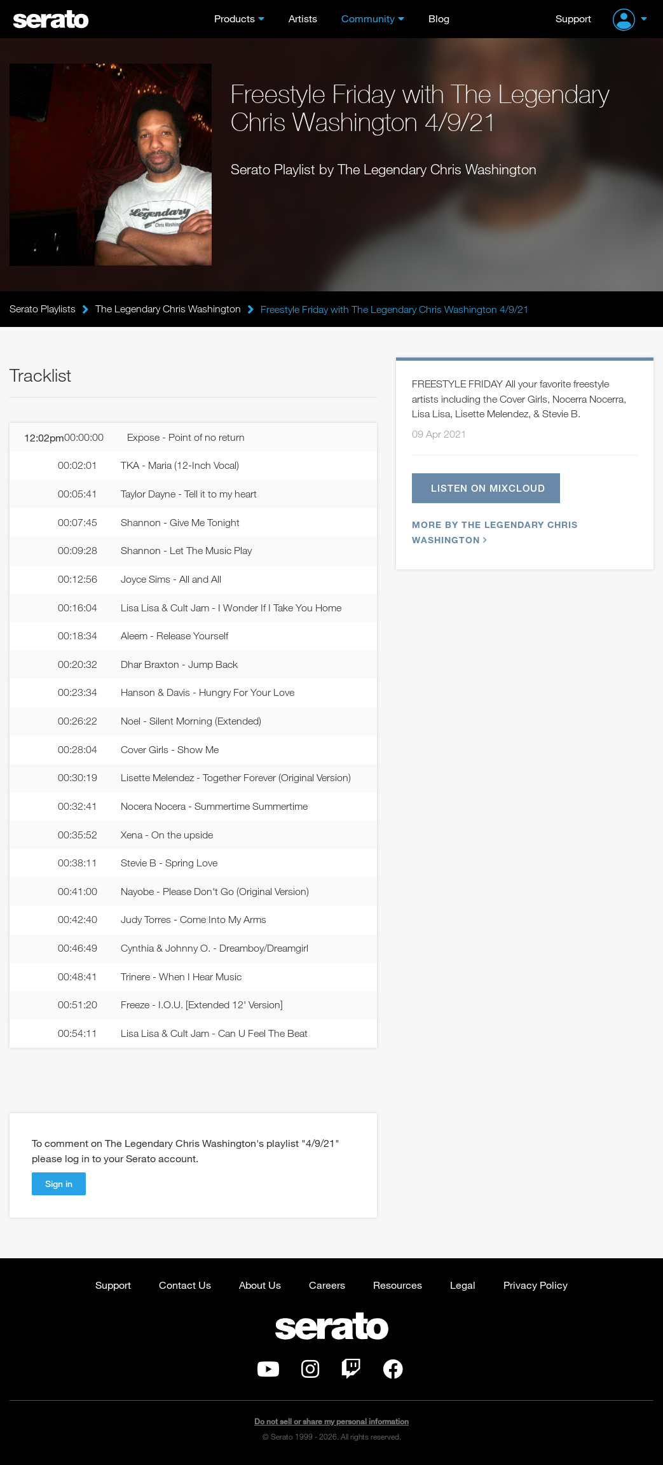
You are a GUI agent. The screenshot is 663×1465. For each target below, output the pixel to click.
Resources (397, 1287)
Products (234, 18)
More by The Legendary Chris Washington (495, 533)
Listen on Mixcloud (489, 488)
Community (368, 18)
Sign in (58, 1185)
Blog (438, 18)
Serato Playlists (43, 309)
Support (573, 18)
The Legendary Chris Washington (168, 309)
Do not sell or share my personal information (331, 1423)
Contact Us (185, 1287)
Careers (327, 1287)
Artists (303, 18)
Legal (462, 1287)
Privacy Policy (535, 1287)
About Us (260, 1287)
